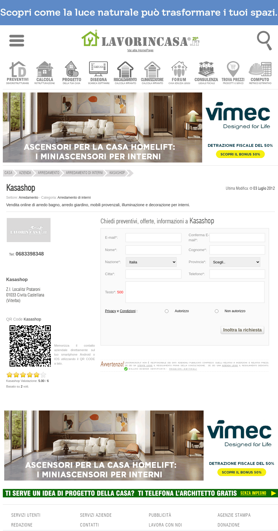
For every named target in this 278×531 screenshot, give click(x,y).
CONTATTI (89, 525)
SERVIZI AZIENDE (96, 515)
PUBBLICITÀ (160, 515)
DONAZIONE (229, 525)
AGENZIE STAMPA (234, 515)
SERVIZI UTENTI (25, 515)
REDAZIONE (22, 525)
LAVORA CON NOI (165, 525)
